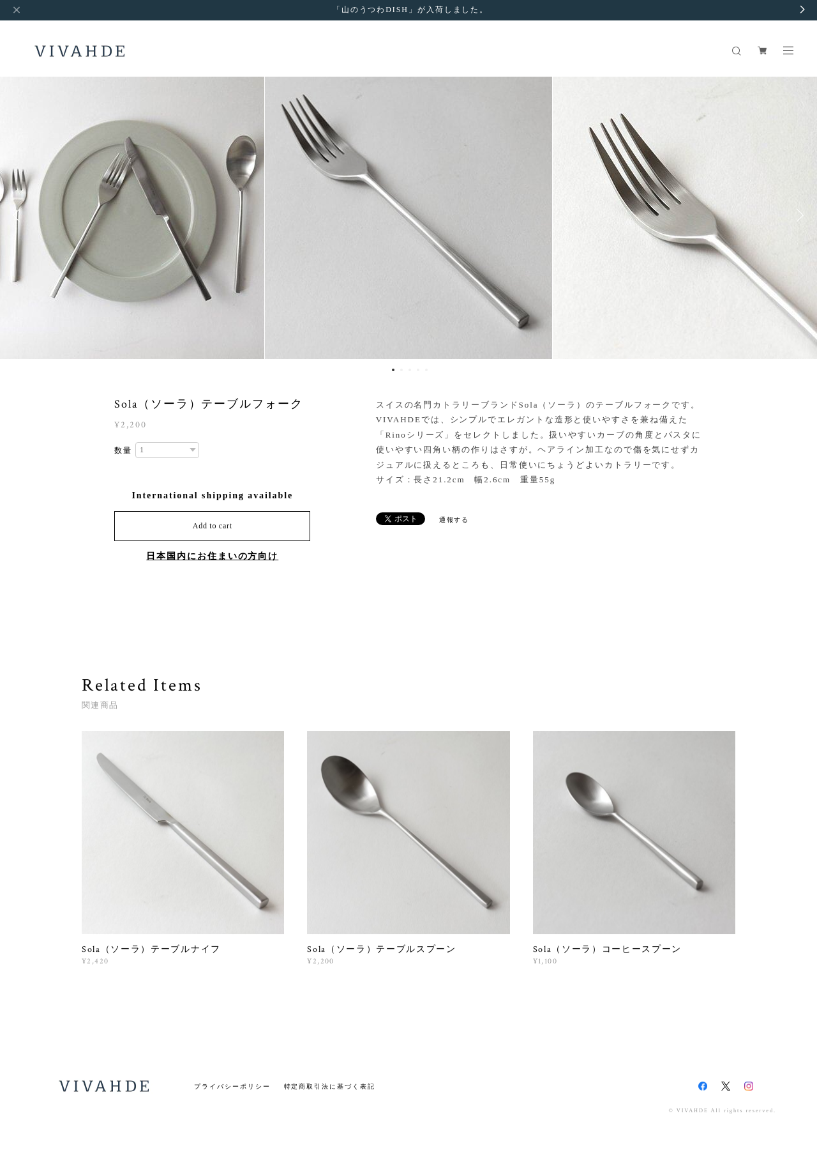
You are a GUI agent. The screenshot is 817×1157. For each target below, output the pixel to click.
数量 (123, 450)
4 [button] (418, 370)
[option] (408, 215)
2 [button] (401, 370)
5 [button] (426, 370)
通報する (454, 519)
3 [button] (409, 370)
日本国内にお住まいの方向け (212, 556)
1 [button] (393, 370)
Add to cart (212, 525)
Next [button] (797, 215)
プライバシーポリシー (232, 1086)
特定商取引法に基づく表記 (329, 1086)
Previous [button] (19, 215)
